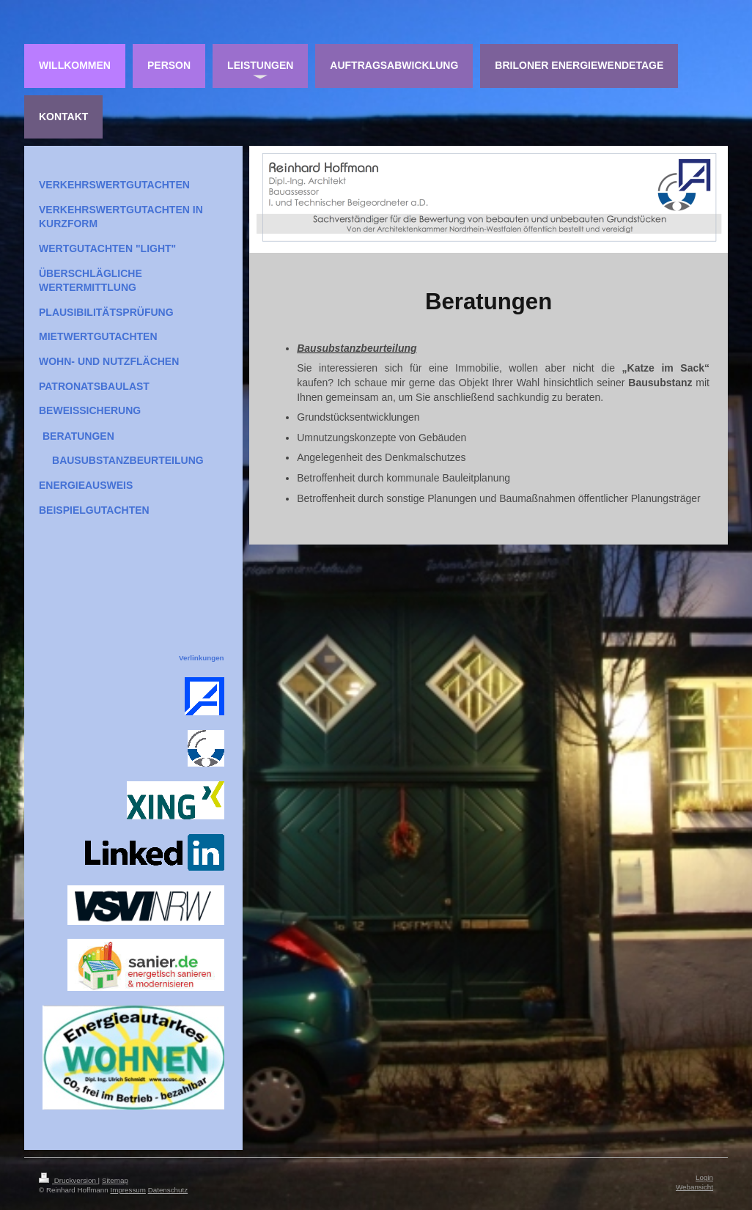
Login (704, 1177)
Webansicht (694, 1187)
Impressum (127, 1190)
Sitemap (115, 1180)
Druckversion (68, 1180)
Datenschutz (168, 1190)
